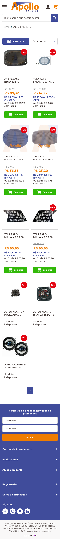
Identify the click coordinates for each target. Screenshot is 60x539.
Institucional (10, 459)
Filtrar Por (15, 41)
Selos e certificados (14, 494)
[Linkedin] (27, 513)
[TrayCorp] (33, 535)
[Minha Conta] (48, 7)
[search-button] (54, 18)
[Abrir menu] (4, 7)
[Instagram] (13, 513)
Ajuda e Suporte (12, 469)
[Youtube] (20, 513)
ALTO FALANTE (22, 26)
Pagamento (9, 484)
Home (6, 26)
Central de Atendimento (17, 449)
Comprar (15, 114)
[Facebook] (5, 513)
